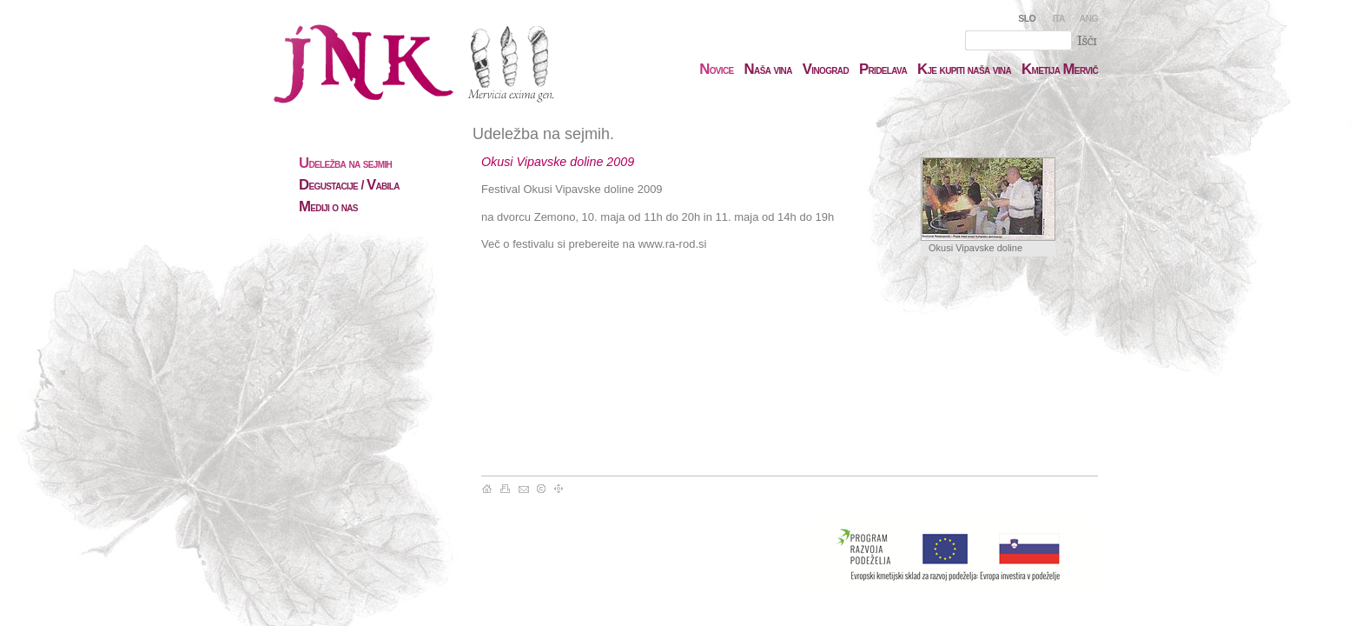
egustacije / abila (349, 185)
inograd (826, 70)
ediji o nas (328, 207)
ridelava (883, 70)
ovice (716, 70)
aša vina (768, 70)
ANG (1089, 18)
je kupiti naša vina (964, 70)
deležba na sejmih (345, 163)
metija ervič (1060, 70)
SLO (1026, 18)
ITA (1059, 18)
